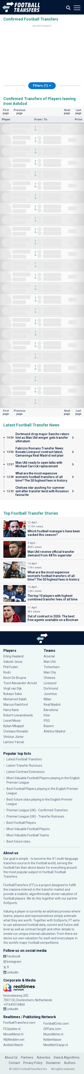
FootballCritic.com (56, 1023)
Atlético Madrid (54, 731)
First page (6, 112)
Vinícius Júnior (13, 736)
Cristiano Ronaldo (15, 731)
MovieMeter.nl (13, 1034)
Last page (78, 112)
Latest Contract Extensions (25, 772)
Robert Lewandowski (18, 715)
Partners (27, 1057)
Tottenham (52, 667)
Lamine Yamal (13, 742)
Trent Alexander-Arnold (20, 683)
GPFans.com (52, 1029)
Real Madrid (52, 704)
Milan (47, 699)
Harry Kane (11, 710)
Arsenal (49, 656)
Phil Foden (10, 667)
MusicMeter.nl (53, 1034)
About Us (11, 1057)
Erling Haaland (13, 656)
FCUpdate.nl (11, 1029)
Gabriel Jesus (12, 661)
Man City (50, 672)
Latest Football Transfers (24, 759)
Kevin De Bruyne (14, 678)
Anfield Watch (13, 1045)
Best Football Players (21, 822)
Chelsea (49, 678)
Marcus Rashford (15, 704)
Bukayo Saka (12, 694)
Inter (47, 715)
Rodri (7, 672)
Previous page (20, 112)
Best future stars (18, 841)
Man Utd (50, 661)
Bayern (49, 726)
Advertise (43, 1057)
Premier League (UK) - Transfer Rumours (35, 816)
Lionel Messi (12, 720)
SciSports (10, 903)
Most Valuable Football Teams (27, 835)
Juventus (50, 694)
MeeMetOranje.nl (55, 1045)
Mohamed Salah (15, 699)
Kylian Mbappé (13, 726)
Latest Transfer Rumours (24, 765)
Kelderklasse (52, 1039)
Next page (67, 112)
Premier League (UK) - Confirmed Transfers (37, 810)
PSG (47, 720)
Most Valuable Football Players (28, 829)
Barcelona (51, 710)
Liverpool (50, 683)
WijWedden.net (13, 1039)
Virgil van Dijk (12, 688)
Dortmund (51, 688)
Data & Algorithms (67, 1057)
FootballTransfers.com (19, 1022)
